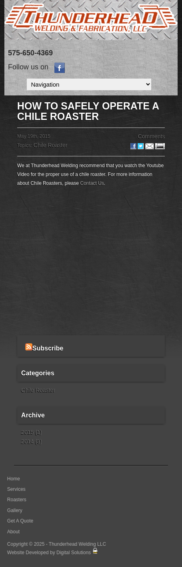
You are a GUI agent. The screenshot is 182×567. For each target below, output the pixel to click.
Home (13, 479)
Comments (151, 136)
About (13, 532)
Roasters (16, 499)
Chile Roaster (51, 145)
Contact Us (92, 183)
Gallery (14, 510)
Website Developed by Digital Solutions (49, 552)
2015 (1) (31, 432)
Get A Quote (20, 521)
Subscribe (44, 348)
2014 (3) (31, 441)
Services (16, 489)
